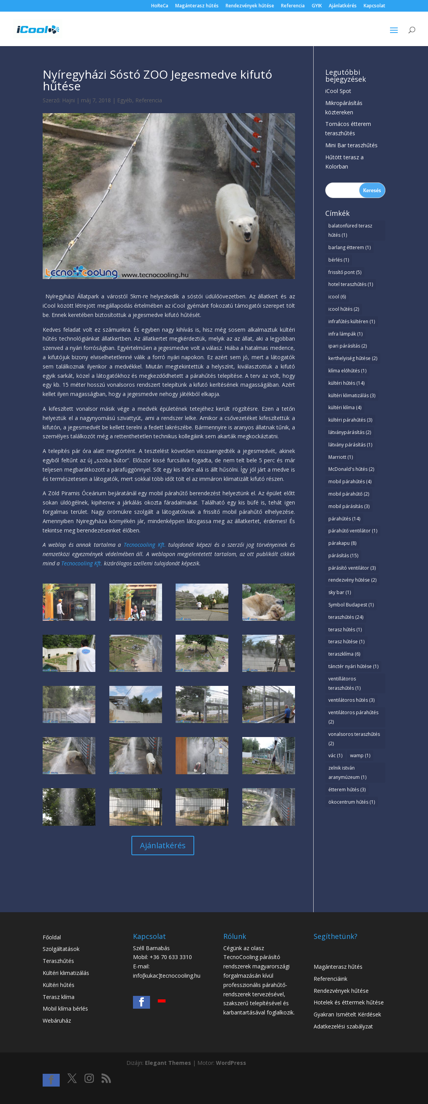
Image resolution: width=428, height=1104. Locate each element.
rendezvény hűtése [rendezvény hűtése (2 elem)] (352, 580)
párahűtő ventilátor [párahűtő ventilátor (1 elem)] (352, 530)
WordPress (231, 1062)
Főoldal (52, 937)
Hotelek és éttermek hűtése (349, 1002)
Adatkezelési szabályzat (343, 1026)
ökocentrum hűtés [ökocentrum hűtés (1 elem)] (351, 802)
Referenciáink (330, 978)
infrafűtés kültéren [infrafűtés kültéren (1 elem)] (351, 321)
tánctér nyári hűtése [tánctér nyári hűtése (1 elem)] (353, 666)
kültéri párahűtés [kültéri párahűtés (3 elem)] (350, 420)
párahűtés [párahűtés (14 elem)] (344, 518)
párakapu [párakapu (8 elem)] (342, 543)
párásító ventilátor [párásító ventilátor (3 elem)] (352, 568)
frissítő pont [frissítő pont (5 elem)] (344, 272)
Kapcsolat (374, 6)
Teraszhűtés (58, 960)
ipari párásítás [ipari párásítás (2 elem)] (347, 346)
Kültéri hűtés (58, 985)
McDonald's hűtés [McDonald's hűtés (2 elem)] (351, 469)
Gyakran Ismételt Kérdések (347, 1014)
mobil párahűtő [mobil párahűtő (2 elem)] (348, 494)
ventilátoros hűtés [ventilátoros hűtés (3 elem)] (351, 700)
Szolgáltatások (61, 948)
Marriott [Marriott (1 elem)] (340, 457)
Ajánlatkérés (343, 6)
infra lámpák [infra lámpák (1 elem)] (345, 334)
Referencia (293, 6)
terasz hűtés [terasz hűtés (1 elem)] (345, 629)
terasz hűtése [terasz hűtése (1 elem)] (346, 641)
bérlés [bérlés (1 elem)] (338, 260)
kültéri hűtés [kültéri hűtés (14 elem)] (346, 383)
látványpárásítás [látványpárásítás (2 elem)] (349, 432)
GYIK (317, 6)
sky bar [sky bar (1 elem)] (339, 592)
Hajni (68, 100)
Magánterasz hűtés (197, 6)
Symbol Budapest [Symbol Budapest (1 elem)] (351, 604)
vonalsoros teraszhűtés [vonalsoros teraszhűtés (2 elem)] (354, 739)
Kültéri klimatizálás (66, 973)
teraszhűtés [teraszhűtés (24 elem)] (345, 617)
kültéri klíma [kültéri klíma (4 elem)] (344, 407)
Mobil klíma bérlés (65, 1008)
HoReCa (159, 6)
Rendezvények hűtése (250, 6)
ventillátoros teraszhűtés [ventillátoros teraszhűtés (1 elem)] (344, 683)
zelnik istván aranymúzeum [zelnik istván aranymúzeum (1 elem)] (347, 772)
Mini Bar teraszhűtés (351, 145)
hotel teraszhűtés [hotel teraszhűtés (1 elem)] (350, 284)
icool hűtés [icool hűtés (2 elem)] (343, 309)
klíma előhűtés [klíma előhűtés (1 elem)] (347, 370)
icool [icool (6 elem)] (337, 296)
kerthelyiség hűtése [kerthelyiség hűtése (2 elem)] (352, 358)
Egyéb (124, 100)
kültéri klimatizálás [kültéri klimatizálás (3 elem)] (351, 395)
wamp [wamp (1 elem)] (360, 755)
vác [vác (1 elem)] (335, 755)
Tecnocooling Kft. (145, 544)
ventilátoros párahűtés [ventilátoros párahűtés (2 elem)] (353, 717)
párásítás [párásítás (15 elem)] (343, 555)
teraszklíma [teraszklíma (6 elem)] (344, 654)
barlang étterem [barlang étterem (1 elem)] (349, 247)
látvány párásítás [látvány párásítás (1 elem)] (350, 444)
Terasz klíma (58, 997)
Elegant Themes (168, 1062)
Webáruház (57, 1020)
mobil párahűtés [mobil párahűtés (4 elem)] (349, 481)
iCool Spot (338, 91)
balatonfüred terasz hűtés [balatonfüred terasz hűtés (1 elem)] (350, 230)
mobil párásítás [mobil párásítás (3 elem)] (348, 506)
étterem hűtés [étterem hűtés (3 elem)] (347, 789)
